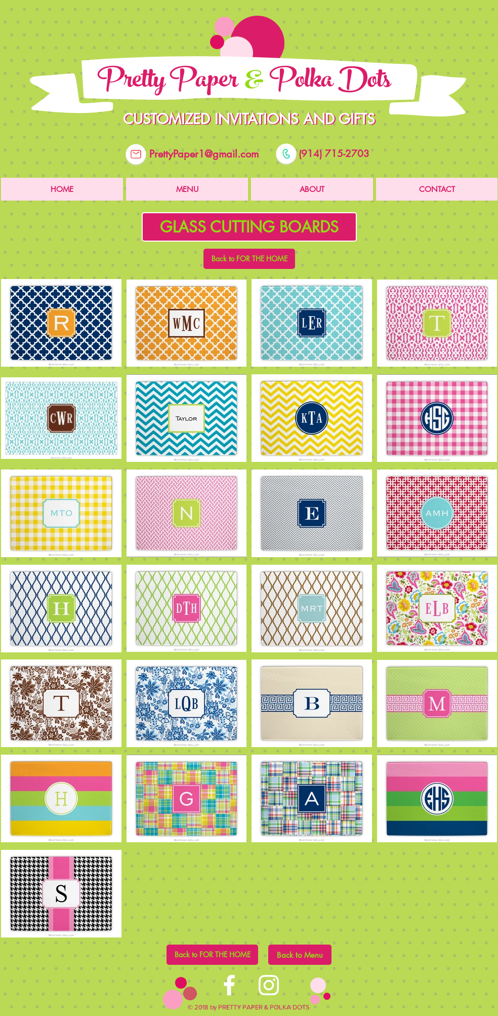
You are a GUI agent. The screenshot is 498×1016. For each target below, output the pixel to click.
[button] (249, 227)
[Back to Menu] (299, 955)
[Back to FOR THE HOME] (249, 259)
